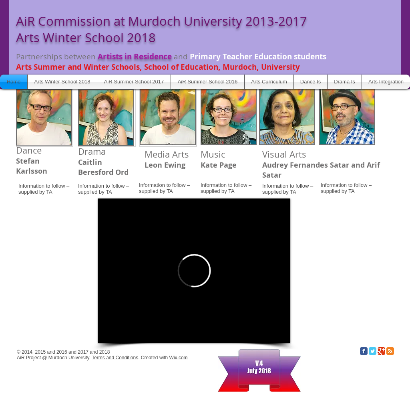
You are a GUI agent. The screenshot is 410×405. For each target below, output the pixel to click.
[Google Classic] (381, 351)
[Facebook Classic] (364, 351)
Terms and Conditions (115, 357)
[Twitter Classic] (372, 351)
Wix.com (178, 357)
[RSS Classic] (390, 351)
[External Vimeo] (194, 270)
